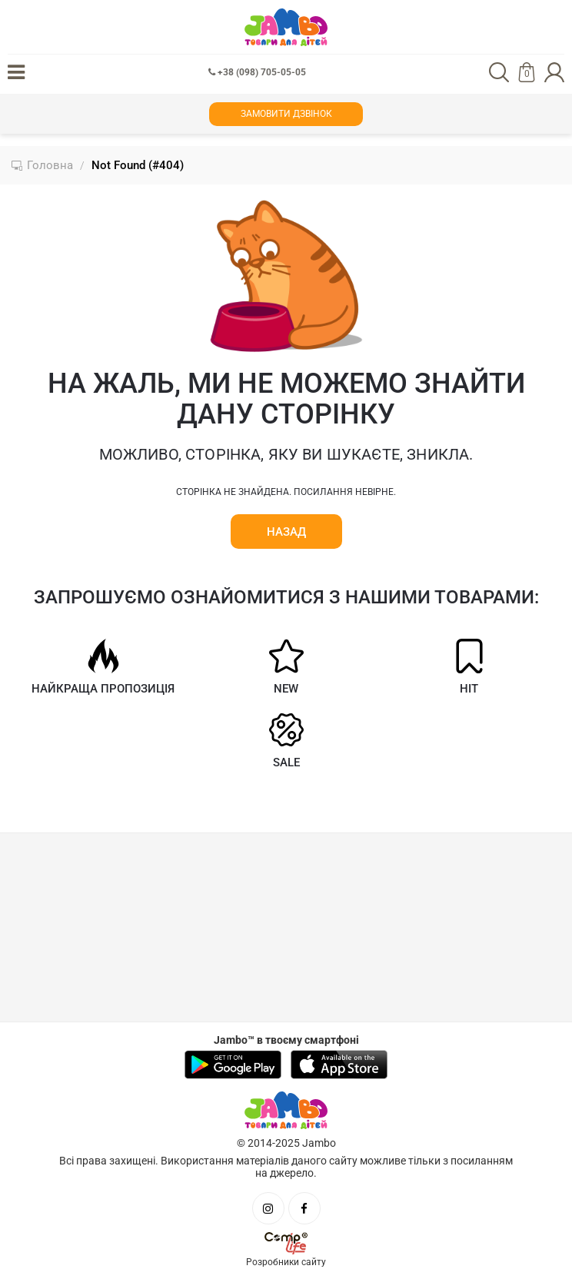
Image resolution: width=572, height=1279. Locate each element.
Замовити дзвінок (286, 113)
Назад (286, 532)
